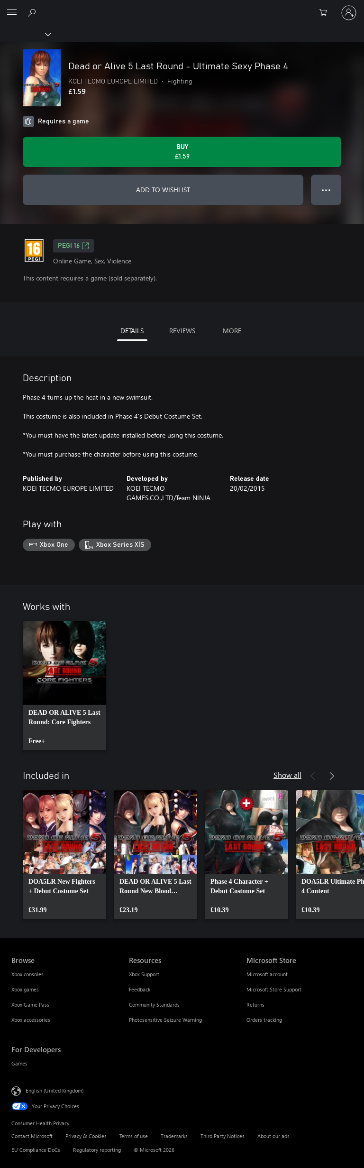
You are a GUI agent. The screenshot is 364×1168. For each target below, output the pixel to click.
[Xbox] (25, 34)
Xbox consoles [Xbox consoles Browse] (27, 974)
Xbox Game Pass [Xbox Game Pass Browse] (30, 1004)
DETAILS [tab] (132, 330)
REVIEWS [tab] (182, 330)
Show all (287, 775)
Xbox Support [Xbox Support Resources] (144, 974)
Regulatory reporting (97, 1150)
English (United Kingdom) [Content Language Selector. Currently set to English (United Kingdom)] (54, 1090)
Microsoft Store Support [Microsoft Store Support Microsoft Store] (273, 989)
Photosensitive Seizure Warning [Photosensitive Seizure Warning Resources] (165, 1020)
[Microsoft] (181, 7)
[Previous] (312, 776)
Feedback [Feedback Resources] (139, 989)
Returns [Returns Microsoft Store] (255, 1004)
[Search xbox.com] (33, 12)
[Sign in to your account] (348, 12)
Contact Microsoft (32, 1136)
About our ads (273, 1136)
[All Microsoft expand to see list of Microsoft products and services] (11, 12)
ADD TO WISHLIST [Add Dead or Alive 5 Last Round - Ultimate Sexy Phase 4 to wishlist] (163, 189)
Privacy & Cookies (86, 1136)
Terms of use (133, 1136)
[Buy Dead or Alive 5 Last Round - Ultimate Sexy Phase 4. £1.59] (182, 152)
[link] (64, 685)
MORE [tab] (232, 330)
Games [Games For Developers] (19, 1063)
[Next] (331, 776)
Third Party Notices (222, 1136)
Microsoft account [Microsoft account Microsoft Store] (267, 974)
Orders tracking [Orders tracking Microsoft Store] (264, 1020)
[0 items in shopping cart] (326, 12)
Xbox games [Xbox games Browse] (25, 989)
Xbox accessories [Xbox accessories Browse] (30, 1020)
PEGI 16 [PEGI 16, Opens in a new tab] (73, 246)
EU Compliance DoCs (35, 1150)
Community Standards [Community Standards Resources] (154, 1004)
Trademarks (174, 1136)
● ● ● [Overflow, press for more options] (326, 189)
